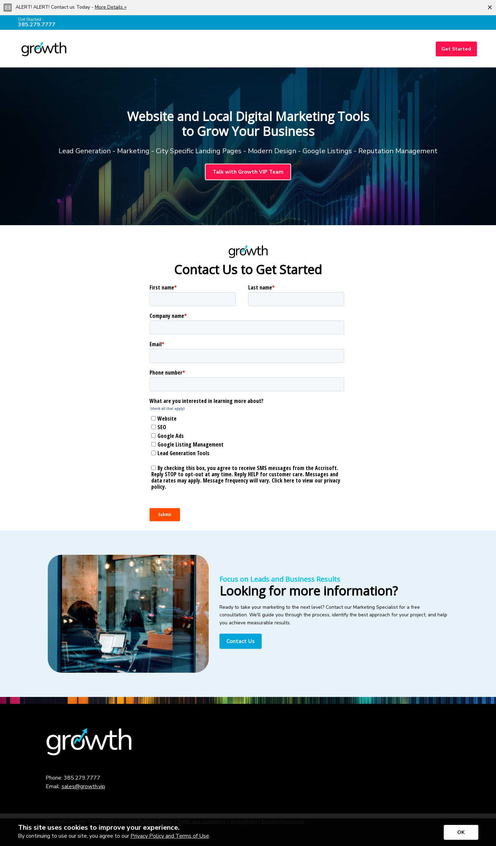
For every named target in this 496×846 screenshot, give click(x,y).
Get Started (456, 48)
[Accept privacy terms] (461, 832)
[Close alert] (489, 7)
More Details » (110, 7)
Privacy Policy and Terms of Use (169, 836)
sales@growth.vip (83, 786)
